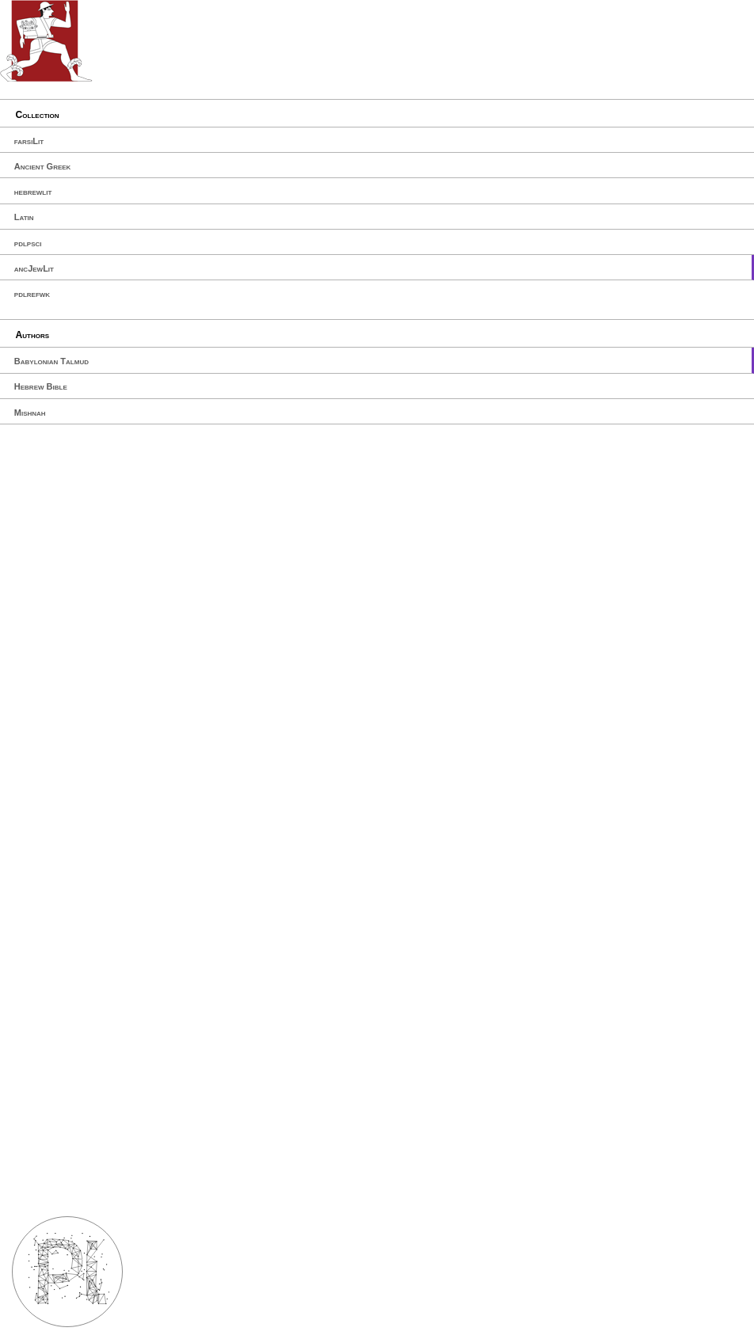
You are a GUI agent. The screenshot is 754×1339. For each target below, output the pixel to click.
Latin (24, 217)
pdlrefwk (32, 294)
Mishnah (30, 412)
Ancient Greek (42, 166)
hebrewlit (33, 191)
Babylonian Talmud (51, 361)
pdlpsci (28, 243)
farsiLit (29, 141)
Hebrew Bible (40, 386)
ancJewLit (34, 268)
